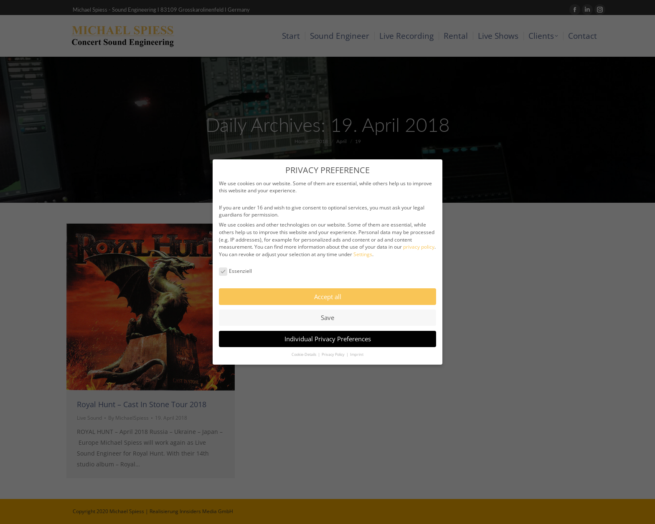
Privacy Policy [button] (333, 346)
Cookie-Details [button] (304, 346)
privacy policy (418, 238)
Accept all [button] (327, 288)
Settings (362, 246)
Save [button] (327, 309)
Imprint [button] (356, 346)
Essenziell (235, 263)
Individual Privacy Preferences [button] (327, 330)
